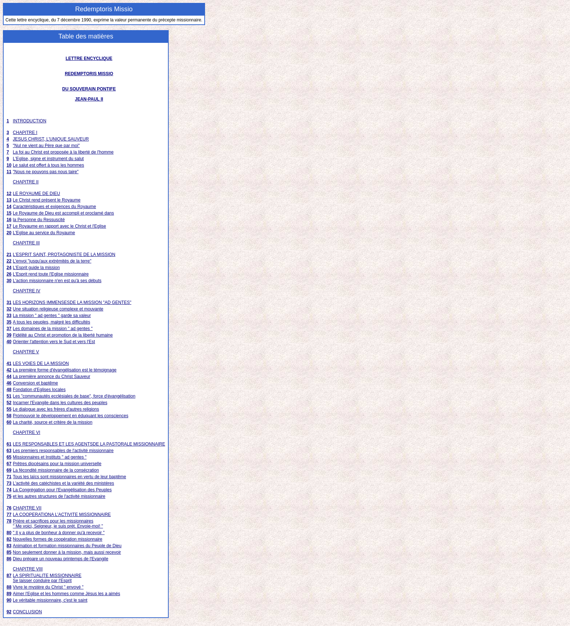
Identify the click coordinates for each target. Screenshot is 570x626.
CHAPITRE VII (27, 508)
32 (9, 309)
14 (9, 206)
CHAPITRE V (26, 351)
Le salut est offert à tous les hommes (48, 165)
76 (9, 508)
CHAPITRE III (26, 242)
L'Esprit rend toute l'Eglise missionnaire (51, 274)
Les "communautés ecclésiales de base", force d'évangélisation (74, 396)
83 (9, 545)
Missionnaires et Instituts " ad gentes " (50, 457)
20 (9, 232)
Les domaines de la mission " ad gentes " (52, 328)
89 (9, 593)
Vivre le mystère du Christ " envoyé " (48, 587)
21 (9, 254)
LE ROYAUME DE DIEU (36, 193)
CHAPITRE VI (26, 432)
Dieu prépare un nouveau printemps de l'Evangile (60, 558)
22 (9, 261)
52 (9, 402)
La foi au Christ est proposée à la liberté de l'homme (63, 152)
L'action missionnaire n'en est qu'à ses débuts (57, 280)
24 (9, 267)
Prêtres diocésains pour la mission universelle (57, 463)
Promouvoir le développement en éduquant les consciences (70, 415)
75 (9, 496)
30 (9, 280)
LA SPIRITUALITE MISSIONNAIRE (47, 575)
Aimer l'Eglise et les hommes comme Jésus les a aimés (66, 593)
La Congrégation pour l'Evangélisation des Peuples (62, 489)
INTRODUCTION (29, 120)
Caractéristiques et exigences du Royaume (54, 206)
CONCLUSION (27, 611)
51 (9, 396)
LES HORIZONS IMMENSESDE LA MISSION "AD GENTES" (72, 302)
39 (9, 335)
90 (9, 600)
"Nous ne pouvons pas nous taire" (46, 171)
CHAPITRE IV (26, 290)
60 (9, 422)
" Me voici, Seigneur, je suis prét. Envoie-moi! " (58, 526)
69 (9, 470)
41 (9, 363)
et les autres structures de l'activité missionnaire (59, 496)
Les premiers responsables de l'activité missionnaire (63, 450)
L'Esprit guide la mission (36, 267)
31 (9, 302)
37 (9, 328)
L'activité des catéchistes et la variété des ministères (63, 483)
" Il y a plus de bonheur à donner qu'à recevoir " (58, 532)
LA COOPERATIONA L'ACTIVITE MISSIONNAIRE (62, 514)
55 (9, 409)
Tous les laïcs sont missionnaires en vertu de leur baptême (69, 476)
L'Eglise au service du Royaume (44, 232)
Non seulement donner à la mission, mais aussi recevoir (67, 552)
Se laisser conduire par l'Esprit (42, 580)
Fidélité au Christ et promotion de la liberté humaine (63, 335)
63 (9, 450)
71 (9, 476)
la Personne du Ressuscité (39, 219)
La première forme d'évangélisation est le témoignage (64, 370)
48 (9, 389)
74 (9, 489)
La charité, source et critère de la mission (52, 422)
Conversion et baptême (35, 383)
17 (9, 226)
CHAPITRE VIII (28, 569)
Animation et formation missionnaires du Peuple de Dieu (67, 545)
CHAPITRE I (25, 132)
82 (9, 539)
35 (9, 322)
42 (9, 370)
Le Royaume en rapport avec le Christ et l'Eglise (59, 226)
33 (9, 315)
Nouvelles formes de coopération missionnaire (57, 539)
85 (9, 552)
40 (9, 341)
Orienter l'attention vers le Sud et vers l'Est (54, 341)
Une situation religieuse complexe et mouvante (58, 309)
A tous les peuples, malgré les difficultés (51, 322)
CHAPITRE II (26, 181)
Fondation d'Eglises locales (39, 389)
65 (9, 457)
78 (9, 521)
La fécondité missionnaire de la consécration (56, 470)
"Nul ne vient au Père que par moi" (46, 145)
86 (9, 558)
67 (9, 463)
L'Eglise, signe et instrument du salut (48, 158)
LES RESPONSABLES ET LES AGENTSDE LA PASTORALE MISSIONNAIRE (89, 444)
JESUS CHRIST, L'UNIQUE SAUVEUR (51, 139)
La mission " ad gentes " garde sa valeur (52, 315)
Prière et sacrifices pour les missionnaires (53, 521)
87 (9, 575)
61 (9, 444)
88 (9, 587)
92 (9, 611)
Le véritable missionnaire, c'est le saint (50, 600)
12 (9, 193)
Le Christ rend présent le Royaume (46, 200)
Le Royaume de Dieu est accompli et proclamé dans (63, 213)
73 (9, 483)
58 (9, 415)
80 (9, 532)
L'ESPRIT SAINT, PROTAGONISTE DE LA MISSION (64, 254)
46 (9, 383)
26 (9, 274)
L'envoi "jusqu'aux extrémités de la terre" (52, 261)
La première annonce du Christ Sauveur (51, 376)
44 (9, 376)
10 (9, 165)
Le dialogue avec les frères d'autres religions (56, 409)
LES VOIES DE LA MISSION (41, 363)
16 (9, 219)
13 (9, 200)
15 (9, 213)
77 (9, 514)
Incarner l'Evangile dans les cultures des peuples (60, 402)
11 (9, 171)
